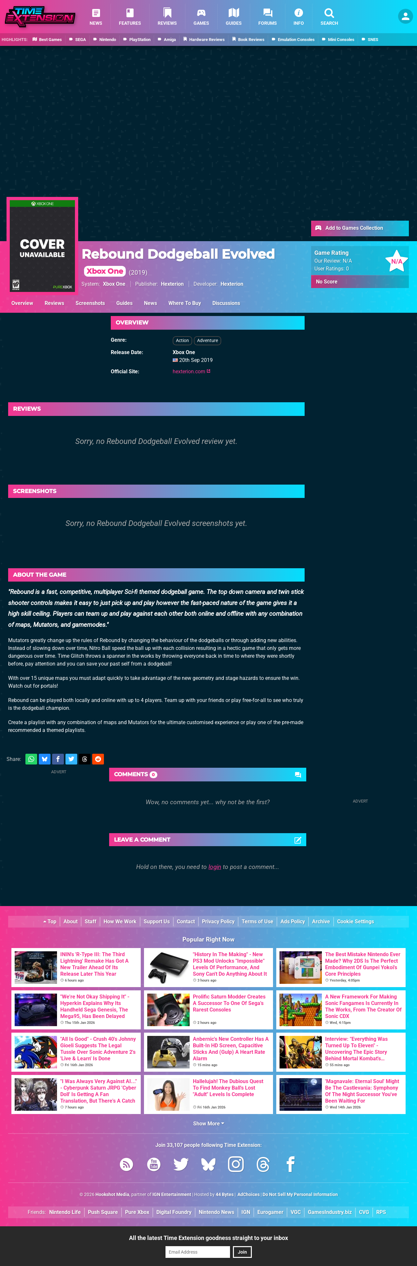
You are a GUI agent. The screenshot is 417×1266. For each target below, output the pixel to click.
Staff (90, 921)
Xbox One (114, 284)
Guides (124, 303)
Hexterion (172, 284)
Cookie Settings (355, 921)
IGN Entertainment (171, 1194)
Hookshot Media (112, 1194)
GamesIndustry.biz (330, 1212)
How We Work (120, 921)
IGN (245, 1212)
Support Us (157, 921)
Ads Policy (292, 921)
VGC (296, 1212)
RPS (381, 1212)
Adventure (207, 340)
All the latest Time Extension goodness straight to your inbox (208, 1237)
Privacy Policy (218, 921)
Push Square (103, 1212)
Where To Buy (184, 303)
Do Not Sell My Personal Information (300, 1194)
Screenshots (90, 303)
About (71, 921)
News (150, 303)
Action (182, 340)
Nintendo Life (65, 1212)
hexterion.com (191, 371)
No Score (327, 282)
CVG (364, 1212)
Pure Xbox (137, 1212)
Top (49, 921)
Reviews (54, 303)
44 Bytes (225, 1194)
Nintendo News (216, 1212)
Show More (208, 1124)
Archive (321, 921)
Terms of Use (257, 921)
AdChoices (248, 1194)
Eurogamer (270, 1212)
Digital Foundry (174, 1212)
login (214, 867)
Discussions (226, 303)
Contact (186, 921)
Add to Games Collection (348, 228)
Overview (22, 303)
